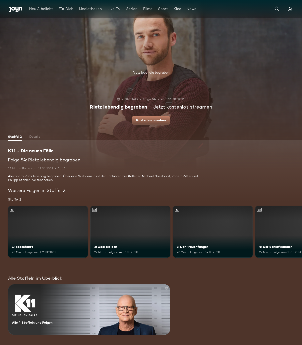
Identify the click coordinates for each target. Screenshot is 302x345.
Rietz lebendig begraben (151, 72)
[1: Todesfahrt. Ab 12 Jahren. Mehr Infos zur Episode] (48, 232)
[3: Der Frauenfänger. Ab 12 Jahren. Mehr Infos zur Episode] (213, 232)
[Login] (290, 8)
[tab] (15, 137)
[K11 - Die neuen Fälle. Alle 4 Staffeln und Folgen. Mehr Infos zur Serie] (89, 309)
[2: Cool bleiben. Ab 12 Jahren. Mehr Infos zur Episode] (130, 232)
